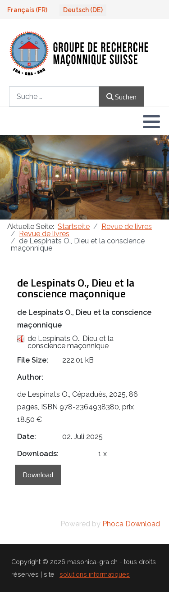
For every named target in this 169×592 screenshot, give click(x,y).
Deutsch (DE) (83, 9)
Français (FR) (27, 9)
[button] (151, 121)
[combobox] (54, 96)
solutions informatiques (94, 574)
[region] (84, 177)
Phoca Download (131, 524)
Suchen (121, 96)
